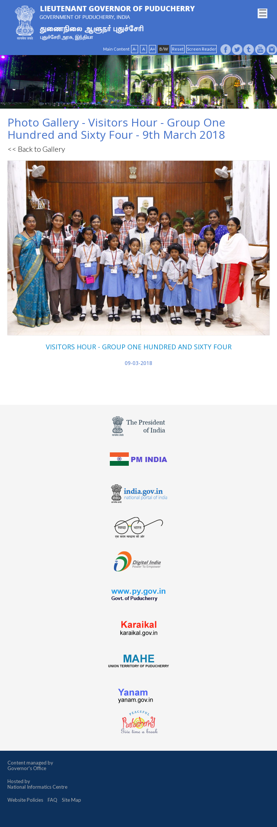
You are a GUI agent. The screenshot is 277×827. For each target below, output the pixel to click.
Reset (178, 49)
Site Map (71, 800)
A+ (152, 49)
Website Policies (25, 800)
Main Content (116, 49)
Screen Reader (201, 49)
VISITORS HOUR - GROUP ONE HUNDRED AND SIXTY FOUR (139, 346)
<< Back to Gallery (36, 148)
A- (135, 49)
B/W (163, 49)
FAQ (52, 800)
